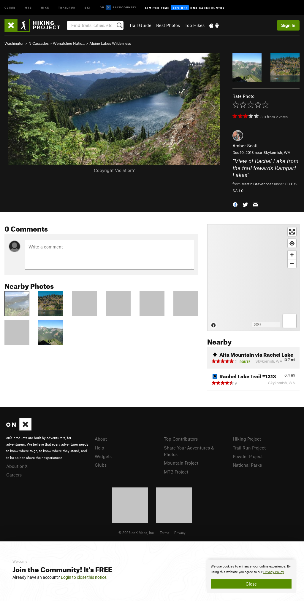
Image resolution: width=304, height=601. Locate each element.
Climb (10, 7)
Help (99, 447)
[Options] (289, 321)
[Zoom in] (292, 255)
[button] (235, 204)
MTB (28, 7)
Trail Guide (140, 25)
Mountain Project (181, 463)
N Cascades (38, 43)
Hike (45, 7)
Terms (164, 532)
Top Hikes (195, 25)
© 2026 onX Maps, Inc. (136, 532)
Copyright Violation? (114, 170)
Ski (88, 7)
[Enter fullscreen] (292, 231)
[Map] (253, 277)
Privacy (180, 532)
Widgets (103, 456)
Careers (14, 474)
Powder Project (248, 456)
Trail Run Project (249, 447)
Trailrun (67, 7)
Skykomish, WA (276, 152)
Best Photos (168, 25)
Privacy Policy (273, 572)
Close (251, 583)
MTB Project (176, 471)
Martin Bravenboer (257, 183)
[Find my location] (292, 243)
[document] (251, 576)
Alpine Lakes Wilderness (110, 43)
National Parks (247, 465)
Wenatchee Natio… (69, 43)
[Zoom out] (292, 263)
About (101, 438)
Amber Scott (245, 145)
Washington (14, 43)
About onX (17, 466)
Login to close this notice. (84, 577)
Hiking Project (247, 438)
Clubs (101, 465)
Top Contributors (181, 438)
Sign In (288, 25)
